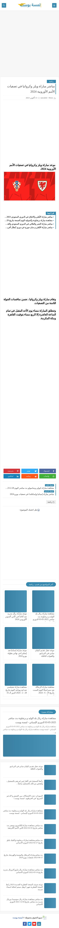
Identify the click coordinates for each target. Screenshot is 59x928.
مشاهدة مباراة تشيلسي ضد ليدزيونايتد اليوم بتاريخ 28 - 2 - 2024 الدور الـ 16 (16, 690)
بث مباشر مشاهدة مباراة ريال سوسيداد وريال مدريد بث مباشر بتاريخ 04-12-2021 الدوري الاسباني (25, 901)
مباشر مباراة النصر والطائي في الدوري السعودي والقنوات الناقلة (29, 224)
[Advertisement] (29, 45)
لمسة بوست (18, 918)
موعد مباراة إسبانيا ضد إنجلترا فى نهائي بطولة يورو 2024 (17, 653)
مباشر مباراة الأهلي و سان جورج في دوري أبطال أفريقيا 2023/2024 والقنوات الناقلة (29, 227)
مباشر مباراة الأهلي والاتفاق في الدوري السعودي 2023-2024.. (29, 217)
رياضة (51, 81)
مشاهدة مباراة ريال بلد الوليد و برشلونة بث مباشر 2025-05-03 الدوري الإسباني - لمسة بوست (32, 720)
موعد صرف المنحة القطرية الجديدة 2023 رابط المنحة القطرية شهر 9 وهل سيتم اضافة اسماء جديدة (24, 887)
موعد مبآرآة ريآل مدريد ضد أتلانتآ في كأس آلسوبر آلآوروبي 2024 (16, 616)
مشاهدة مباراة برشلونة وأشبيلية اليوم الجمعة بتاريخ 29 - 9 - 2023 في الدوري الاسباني (29, 220)
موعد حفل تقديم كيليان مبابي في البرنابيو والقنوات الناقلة (44, 653)
